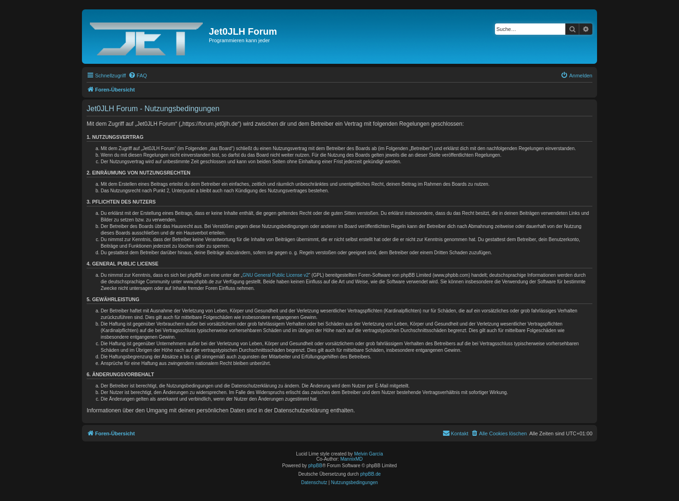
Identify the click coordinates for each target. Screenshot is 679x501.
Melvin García (368, 453)
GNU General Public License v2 (276, 275)
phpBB (315, 465)
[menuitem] (137, 75)
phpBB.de (370, 474)
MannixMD (351, 459)
